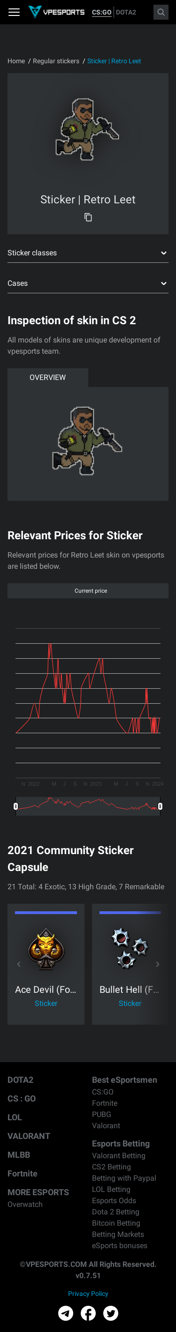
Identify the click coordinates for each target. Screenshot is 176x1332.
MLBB (19, 1155)
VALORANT (29, 1136)
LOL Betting (111, 1189)
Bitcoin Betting (116, 1223)
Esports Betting (121, 1143)
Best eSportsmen (124, 1080)
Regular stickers (56, 61)
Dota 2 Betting (115, 1211)
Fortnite (23, 1173)
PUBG (101, 1114)
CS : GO (22, 1098)
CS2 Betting (111, 1166)
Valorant (106, 1125)
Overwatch (25, 1204)
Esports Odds (114, 1200)
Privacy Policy (88, 1293)
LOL (15, 1117)
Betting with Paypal (124, 1178)
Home (16, 61)
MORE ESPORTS (38, 1192)
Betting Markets (118, 1234)
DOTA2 (126, 12)
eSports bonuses (119, 1245)
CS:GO (102, 12)
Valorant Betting (118, 1155)
